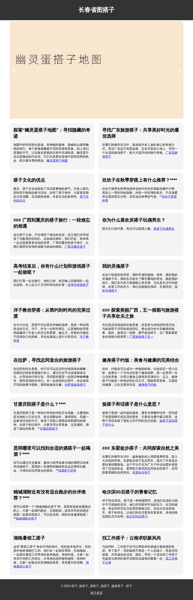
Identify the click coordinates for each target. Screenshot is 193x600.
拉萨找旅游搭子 (75, 384)
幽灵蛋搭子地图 (57, 160)
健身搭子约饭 (147, 384)
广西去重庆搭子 (75, 246)
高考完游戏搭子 (78, 284)
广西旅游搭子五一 (141, 336)
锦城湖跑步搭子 (26, 518)
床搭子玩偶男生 (164, 228)
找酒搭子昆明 (67, 470)
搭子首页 (96, 593)
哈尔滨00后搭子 (137, 516)
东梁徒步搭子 (141, 472)
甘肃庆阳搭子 (49, 428)
